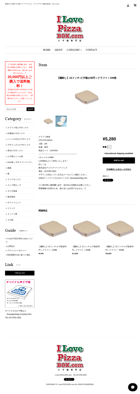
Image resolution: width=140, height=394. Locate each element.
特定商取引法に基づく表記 (18, 255)
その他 (10, 220)
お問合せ (11, 246)
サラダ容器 (12, 191)
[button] (74, 50)
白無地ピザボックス (16, 133)
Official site (20, 273)
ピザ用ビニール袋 (15, 156)
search (30, 109)
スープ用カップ (14, 185)
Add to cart (119, 160)
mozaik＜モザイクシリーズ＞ (20, 162)
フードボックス (14, 179)
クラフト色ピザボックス (18, 127)
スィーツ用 (12, 214)
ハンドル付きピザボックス (19, 139)
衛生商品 (11, 197)
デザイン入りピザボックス (19, 145)
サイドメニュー (14, 202)
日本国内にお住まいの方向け (118, 169)
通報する (106, 176)
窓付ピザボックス (15, 150)
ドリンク (11, 208)
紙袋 (9, 168)
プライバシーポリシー (16, 250)
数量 (105, 147)
